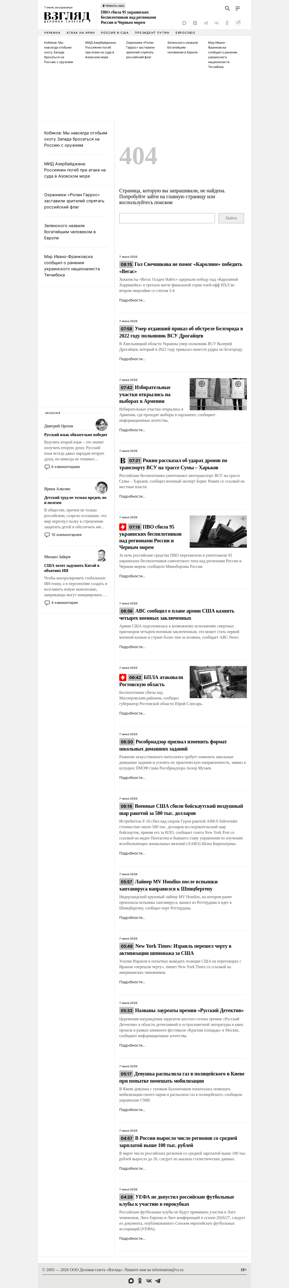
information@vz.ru (168, 1270)
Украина (52, 32)
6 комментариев (65, 466)
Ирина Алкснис (57, 489)
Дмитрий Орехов (58, 426)
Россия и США (115, 32)
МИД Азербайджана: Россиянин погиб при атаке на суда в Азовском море (75, 170)
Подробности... (132, 300)
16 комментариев (66, 534)
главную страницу (186, 196)
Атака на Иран (81, 32)
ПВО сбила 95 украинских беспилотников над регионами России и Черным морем (128, 17)
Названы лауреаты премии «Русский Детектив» (181, 1010)
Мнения (53, 413)
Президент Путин (152, 32)
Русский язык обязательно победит (75, 434)
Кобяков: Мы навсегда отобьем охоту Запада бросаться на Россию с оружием (58, 52)
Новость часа (115, 5)
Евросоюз (185, 32)
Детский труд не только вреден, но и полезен (75, 500)
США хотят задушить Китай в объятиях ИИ (71, 568)
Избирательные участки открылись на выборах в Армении (145, 394)
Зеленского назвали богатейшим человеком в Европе (182, 47)
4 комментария (64, 602)
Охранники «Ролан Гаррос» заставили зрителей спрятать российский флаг (74, 200)
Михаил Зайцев (57, 557)
